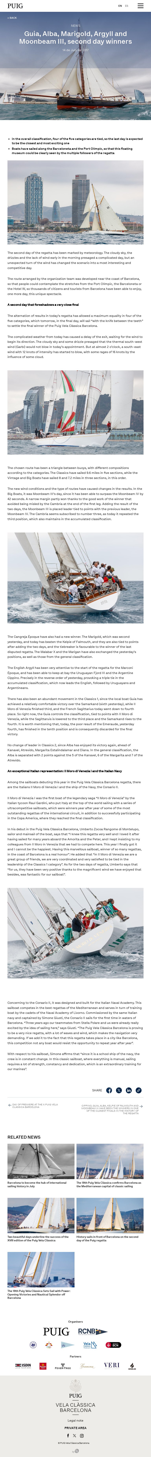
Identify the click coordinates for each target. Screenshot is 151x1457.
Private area (75, 1428)
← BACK (12, 17)
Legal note (75, 1420)
